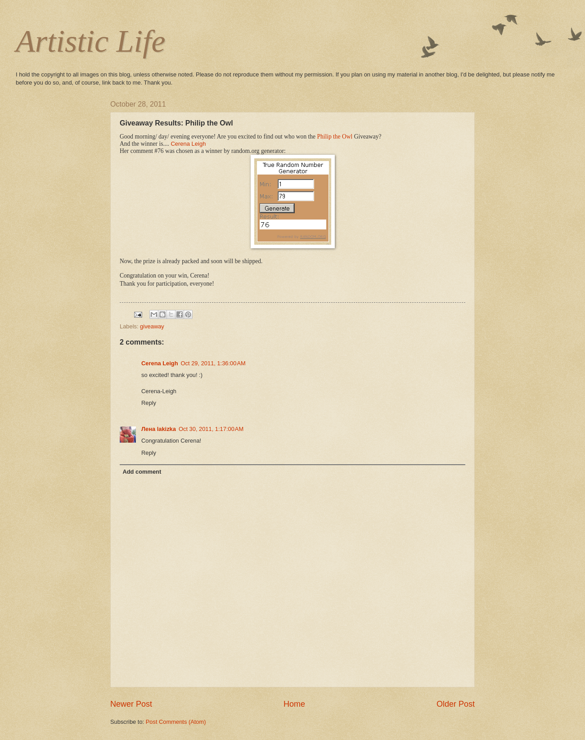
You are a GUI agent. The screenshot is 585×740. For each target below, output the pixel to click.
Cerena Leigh (188, 143)
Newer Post (131, 704)
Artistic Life (91, 41)
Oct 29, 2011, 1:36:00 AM (213, 363)
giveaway (152, 326)
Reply (148, 402)
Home (294, 704)
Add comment (141, 471)
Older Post (455, 704)
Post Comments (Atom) (176, 721)
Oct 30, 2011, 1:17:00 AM (211, 429)
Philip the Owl (334, 136)
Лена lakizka (158, 429)
